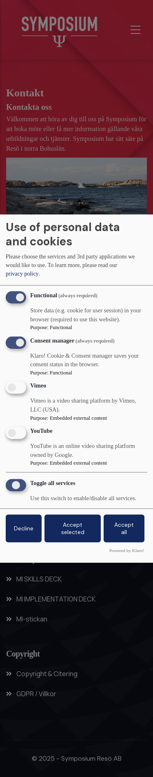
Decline (23, 528)
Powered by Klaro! (126, 550)
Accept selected (72, 528)
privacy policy (22, 274)
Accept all (124, 528)
